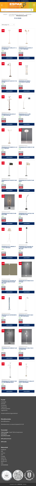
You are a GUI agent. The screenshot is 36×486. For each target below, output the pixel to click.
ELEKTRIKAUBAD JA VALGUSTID (16, 14)
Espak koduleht (11, 1)
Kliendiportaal (25, 1)
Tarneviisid (3, 405)
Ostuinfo (3, 403)
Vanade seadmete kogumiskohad (9, 413)
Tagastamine (4, 410)
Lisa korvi (9, 58)
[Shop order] (8, 24)
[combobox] (17, 10)
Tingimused (4, 407)
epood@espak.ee (5, 421)
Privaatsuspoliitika (5, 408)
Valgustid (28, 14)
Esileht (5, 14)
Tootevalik (3, 402)
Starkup (24, 484)
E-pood (18, 1)
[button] (2, 5)
